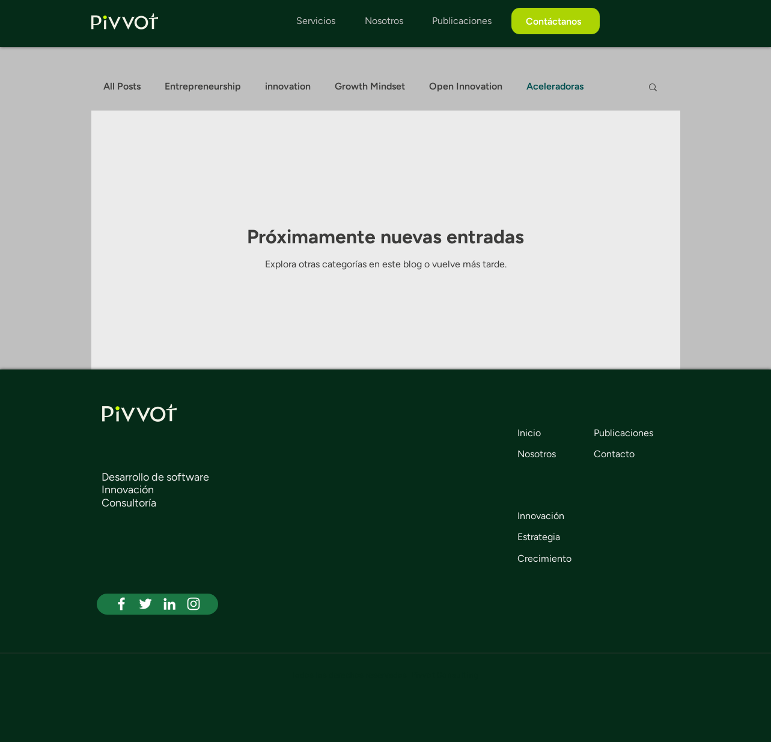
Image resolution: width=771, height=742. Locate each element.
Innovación (540, 516)
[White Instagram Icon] (193, 603)
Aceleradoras (555, 86)
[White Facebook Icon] (121, 603)
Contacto (614, 454)
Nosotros (536, 454)
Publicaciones (623, 433)
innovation (288, 86)
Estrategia (538, 537)
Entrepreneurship (203, 86)
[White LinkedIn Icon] (169, 603)
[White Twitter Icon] (145, 603)
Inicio (529, 433)
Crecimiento (544, 558)
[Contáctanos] (555, 21)
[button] (653, 88)
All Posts (122, 86)
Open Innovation (465, 86)
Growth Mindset (370, 86)
